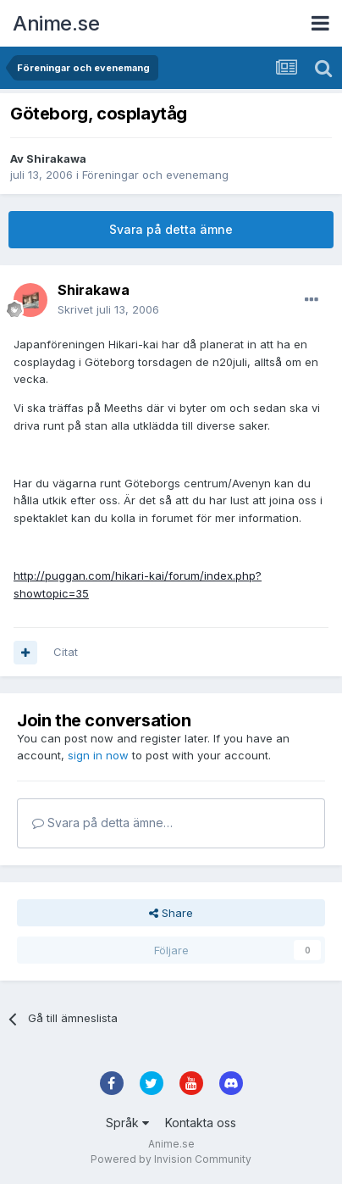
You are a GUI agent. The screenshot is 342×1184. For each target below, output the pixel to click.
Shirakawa (56, 158)
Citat (65, 652)
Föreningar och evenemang (155, 174)
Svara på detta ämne (171, 229)
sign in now (98, 755)
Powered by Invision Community (171, 1159)
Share (171, 913)
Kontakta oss (200, 1122)
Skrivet (108, 309)
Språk (127, 1122)
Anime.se (56, 23)
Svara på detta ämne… (102, 822)
